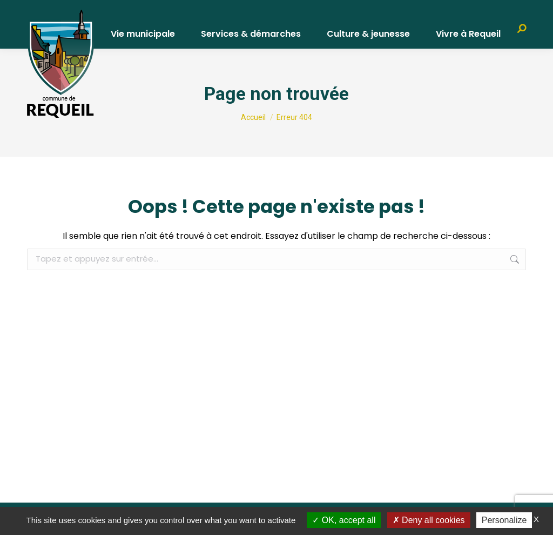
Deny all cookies (429, 520)
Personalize (504, 520)
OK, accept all (343, 520)
